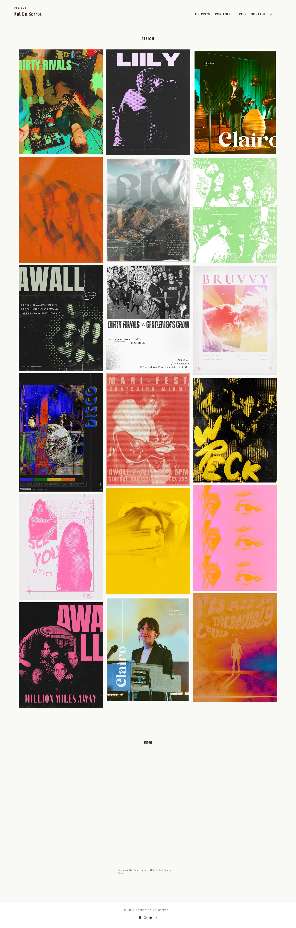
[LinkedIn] (150, 917)
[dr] (155, 917)
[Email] (145, 917)
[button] (225, 14)
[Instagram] (271, 14)
